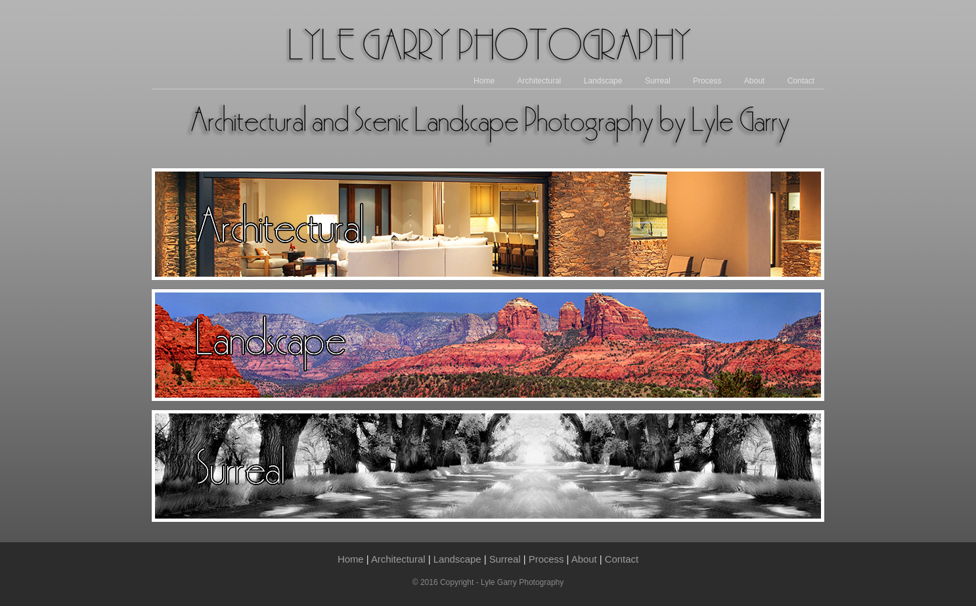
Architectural (540, 80)
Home (484, 80)
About (754, 80)
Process (707, 80)
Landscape (603, 80)
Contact (800, 80)
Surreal (658, 80)
